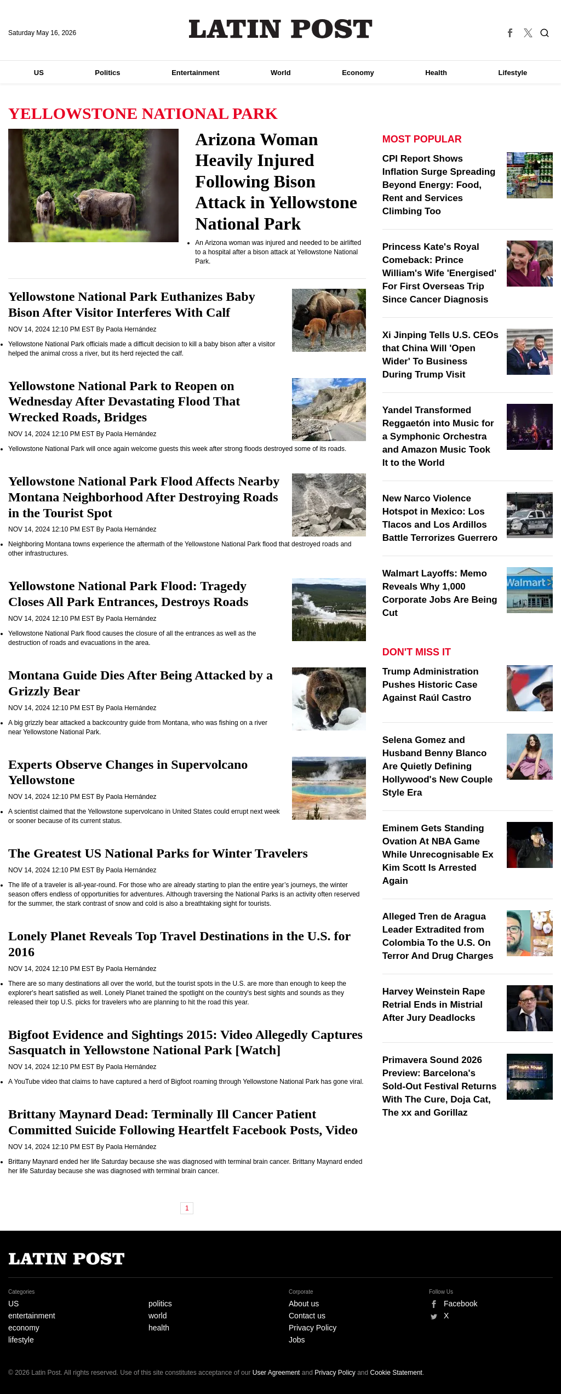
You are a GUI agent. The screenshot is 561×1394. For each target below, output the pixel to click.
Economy (358, 72)
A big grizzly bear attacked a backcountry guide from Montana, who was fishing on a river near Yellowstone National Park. (137, 727)
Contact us (307, 1315)
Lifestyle (513, 72)
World (281, 72)
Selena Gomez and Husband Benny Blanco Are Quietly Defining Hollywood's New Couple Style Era (437, 766)
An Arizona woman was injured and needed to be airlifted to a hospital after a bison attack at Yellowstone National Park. (278, 252)
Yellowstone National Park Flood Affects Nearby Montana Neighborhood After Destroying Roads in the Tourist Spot (143, 497)
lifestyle (21, 1339)
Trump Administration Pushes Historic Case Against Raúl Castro (430, 684)
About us (304, 1303)
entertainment (31, 1315)
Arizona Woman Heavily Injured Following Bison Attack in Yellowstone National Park (276, 181)
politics (160, 1303)
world (157, 1315)
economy (23, 1327)
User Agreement (276, 1372)
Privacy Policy (312, 1327)
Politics (107, 72)
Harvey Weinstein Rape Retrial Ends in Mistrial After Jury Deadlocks (433, 1004)
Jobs (297, 1339)
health (158, 1327)
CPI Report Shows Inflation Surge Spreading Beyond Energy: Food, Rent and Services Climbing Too (439, 184)
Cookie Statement (396, 1372)
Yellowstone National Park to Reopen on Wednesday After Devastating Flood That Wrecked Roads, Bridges (124, 402)
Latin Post (281, 28)
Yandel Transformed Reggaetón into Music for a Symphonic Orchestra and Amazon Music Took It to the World (438, 436)
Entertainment (195, 72)
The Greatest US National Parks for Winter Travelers (158, 853)
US (39, 72)
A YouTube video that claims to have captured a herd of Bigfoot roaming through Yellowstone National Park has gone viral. (186, 1082)
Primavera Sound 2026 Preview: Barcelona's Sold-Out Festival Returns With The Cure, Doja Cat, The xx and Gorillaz (439, 1086)
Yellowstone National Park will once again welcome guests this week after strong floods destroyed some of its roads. (177, 449)
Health (436, 72)
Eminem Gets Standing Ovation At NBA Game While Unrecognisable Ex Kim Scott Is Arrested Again (438, 854)
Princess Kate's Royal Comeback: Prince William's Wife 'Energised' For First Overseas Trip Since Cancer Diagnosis (439, 273)
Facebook (460, 1303)
